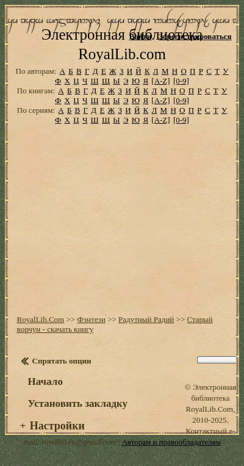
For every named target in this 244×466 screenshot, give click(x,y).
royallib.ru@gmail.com (78, 441)
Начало (45, 381)
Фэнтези (91, 319)
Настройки (57, 426)
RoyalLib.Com (41, 319)
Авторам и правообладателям (170, 441)
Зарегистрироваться (195, 36)
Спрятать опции (62, 360)
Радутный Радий (146, 319)
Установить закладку (78, 403)
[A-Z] (160, 80)
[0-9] (181, 80)
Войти (140, 36)
